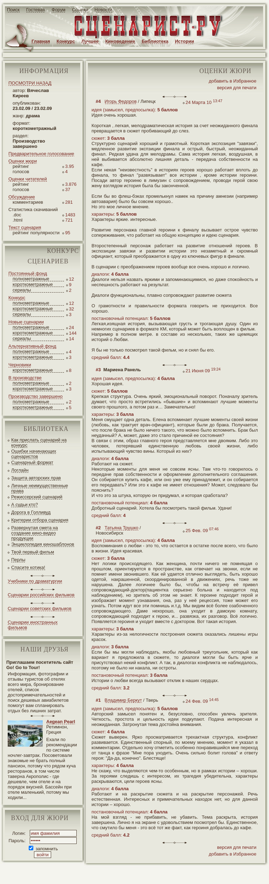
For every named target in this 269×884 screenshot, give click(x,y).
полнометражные (31, 278)
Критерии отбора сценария (39, 520)
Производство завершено (35, 396)
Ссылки (80, 9)
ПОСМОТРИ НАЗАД (29, 83)
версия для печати (236, 87)
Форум (58, 9)
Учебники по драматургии (35, 581)
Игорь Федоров (121, 101)
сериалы (22, 290)
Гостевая (35, 9)
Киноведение (120, 41)
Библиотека (155, 41)
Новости (103, 9)
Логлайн (19, 470)
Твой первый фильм (32, 552)
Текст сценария (24, 227)
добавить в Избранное (232, 81)
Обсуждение (21, 196)
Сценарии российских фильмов (41, 594)
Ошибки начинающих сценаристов (33, 453)
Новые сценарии (26, 322)
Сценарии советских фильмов (39, 608)
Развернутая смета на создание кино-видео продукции (34, 533)
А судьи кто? (24, 504)
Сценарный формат (32, 462)
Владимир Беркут (123, 700)
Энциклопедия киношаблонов (42, 544)
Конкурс (66, 41)
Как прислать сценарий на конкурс (39, 442)
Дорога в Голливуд (30, 512)
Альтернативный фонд (32, 346)
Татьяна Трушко (121, 527)
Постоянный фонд (27, 273)
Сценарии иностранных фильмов (32, 625)
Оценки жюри (22, 161)
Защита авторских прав (36, 477)
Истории (184, 41)
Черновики (19, 364)
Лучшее (90, 41)
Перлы (18, 559)
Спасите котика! (28, 567)
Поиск (13, 9)
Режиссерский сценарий (36, 496)
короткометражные (33, 284)
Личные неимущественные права (39, 488)
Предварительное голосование (41, 153)
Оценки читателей (27, 179)
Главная (41, 41)
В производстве (25, 377)
